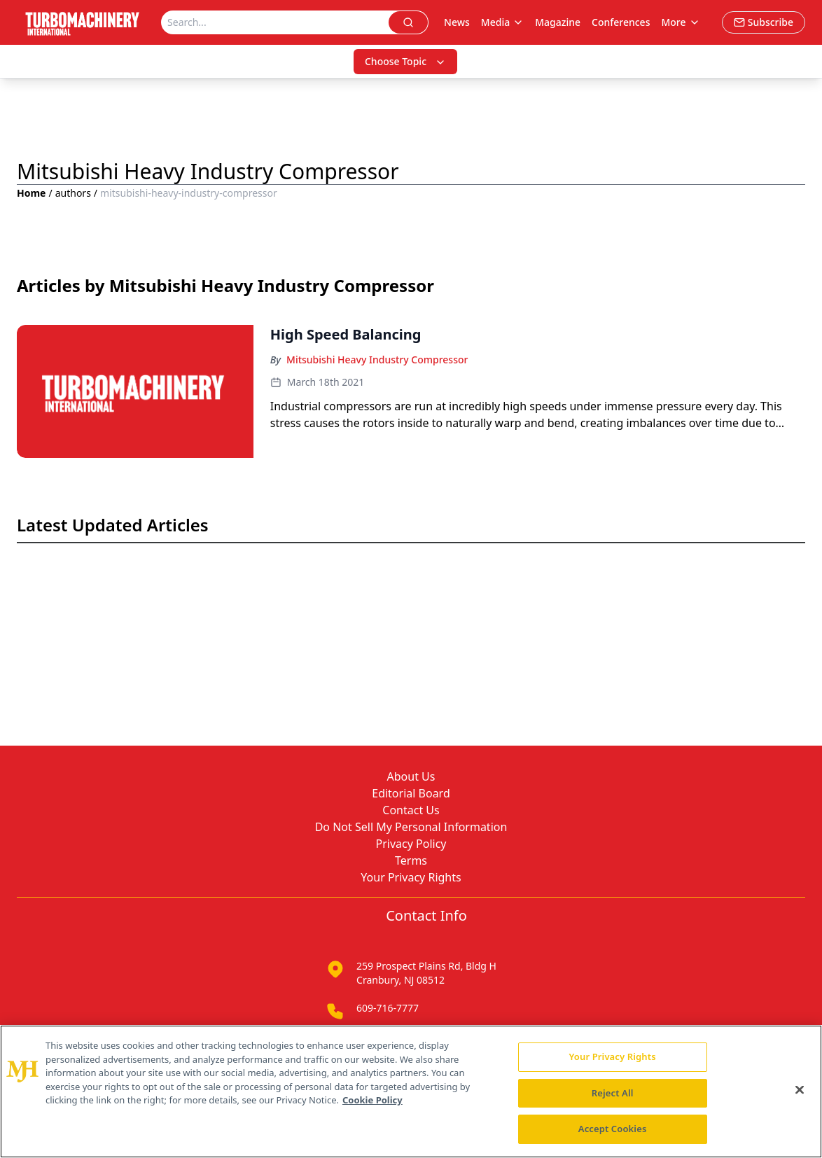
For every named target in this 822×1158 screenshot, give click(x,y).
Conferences (621, 22)
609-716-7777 (387, 1007)
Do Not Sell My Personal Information (411, 827)
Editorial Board (411, 793)
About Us (411, 776)
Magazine (557, 22)
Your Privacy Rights (411, 877)
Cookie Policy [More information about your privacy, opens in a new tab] (372, 1100)
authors (73, 193)
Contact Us (410, 810)
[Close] (799, 1090)
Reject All (613, 1093)
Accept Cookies (612, 1128)
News (457, 22)
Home (31, 193)
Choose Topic (405, 61)
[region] (411, 1091)
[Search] (275, 22)
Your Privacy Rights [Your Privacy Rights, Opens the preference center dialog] (612, 1056)
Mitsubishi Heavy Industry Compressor (377, 359)
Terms (411, 860)
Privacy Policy (411, 843)
